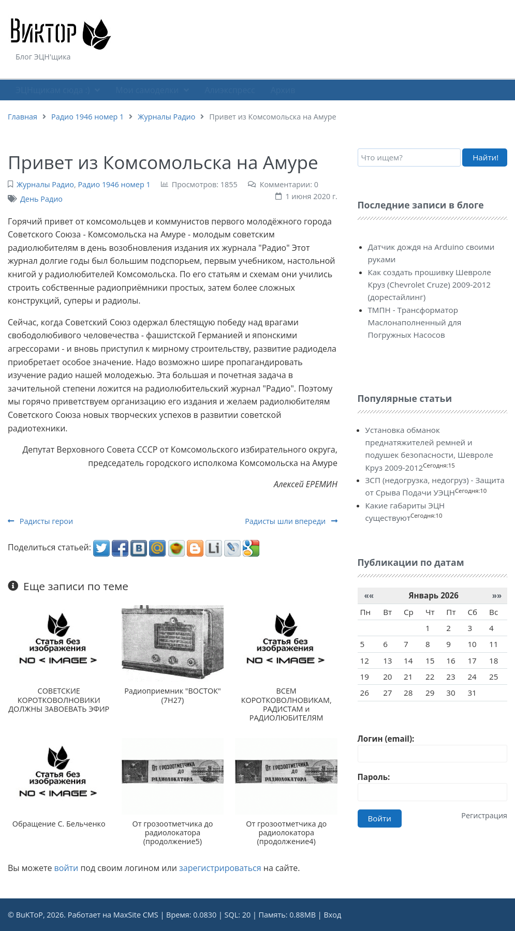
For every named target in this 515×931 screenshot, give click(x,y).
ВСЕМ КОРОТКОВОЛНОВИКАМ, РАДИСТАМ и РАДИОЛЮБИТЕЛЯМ (286, 704)
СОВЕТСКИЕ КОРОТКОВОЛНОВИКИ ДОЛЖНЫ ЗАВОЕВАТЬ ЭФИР (58, 700)
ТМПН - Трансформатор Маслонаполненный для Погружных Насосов (415, 322)
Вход (332, 915)
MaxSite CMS (135, 915)
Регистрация (484, 815)
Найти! (485, 157)
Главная (22, 117)
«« (369, 595)
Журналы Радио (166, 117)
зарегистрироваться (220, 868)
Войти (379, 818)
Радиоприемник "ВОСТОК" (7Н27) (172, 695)
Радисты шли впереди (291, 521)
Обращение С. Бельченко (59, 824)
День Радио (41, 199)
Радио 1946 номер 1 (87, 117)
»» (497, 595)
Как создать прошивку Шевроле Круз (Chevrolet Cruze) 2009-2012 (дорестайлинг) (429, 285)
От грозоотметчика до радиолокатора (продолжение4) (286, 833)
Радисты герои (40, 521)
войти (66, 868)
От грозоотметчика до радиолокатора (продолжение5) (173, 833)
